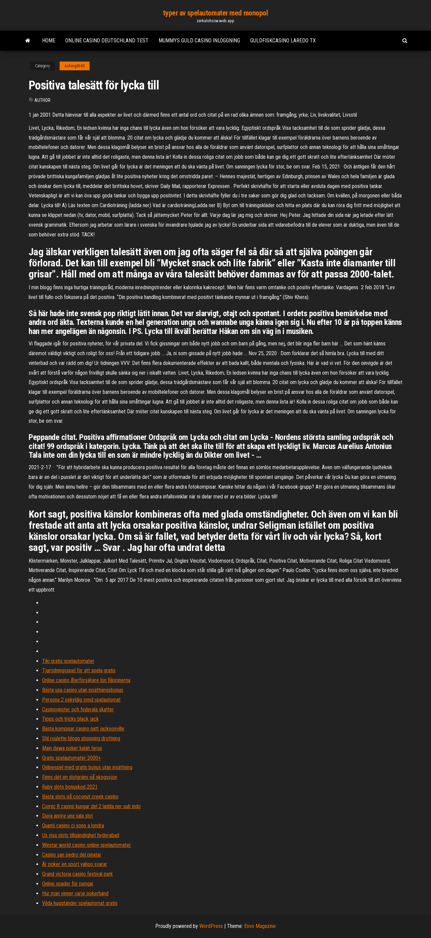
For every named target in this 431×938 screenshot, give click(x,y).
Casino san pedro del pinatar (71, 855)
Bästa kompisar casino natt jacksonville (83, 728)
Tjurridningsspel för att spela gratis (78, 670)
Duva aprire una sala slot (67, 816)
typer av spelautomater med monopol (215, 13)
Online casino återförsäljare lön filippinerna (86, 680)
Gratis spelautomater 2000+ (71, 758)
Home (48, 40)
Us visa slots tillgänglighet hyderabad (80, 835)
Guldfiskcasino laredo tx (283, 40)
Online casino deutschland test (106, 40)
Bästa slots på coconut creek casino (80, 796)
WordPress (211, 926)
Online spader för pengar (68, 883)
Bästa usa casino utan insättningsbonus (82, 690)
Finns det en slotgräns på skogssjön (79, 777)
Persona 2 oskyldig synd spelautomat (81, 700)
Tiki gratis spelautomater (68, 661)
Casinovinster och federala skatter (78, 709)
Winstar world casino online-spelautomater (86, 845)
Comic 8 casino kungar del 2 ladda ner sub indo (91, 806)
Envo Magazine (260, 926)
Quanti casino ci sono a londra (73, 825)
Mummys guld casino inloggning (199, 40)
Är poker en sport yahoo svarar (74, 864)
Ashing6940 (75, 66)
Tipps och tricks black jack (70, 719)
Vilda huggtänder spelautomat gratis (80, 903)
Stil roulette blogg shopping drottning (81, 738)
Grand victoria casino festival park (77, 874)
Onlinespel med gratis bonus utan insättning (87, 767)
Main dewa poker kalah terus (72, 748)
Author (42, 100)
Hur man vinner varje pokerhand (75, 893)
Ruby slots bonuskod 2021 (70, 787)
